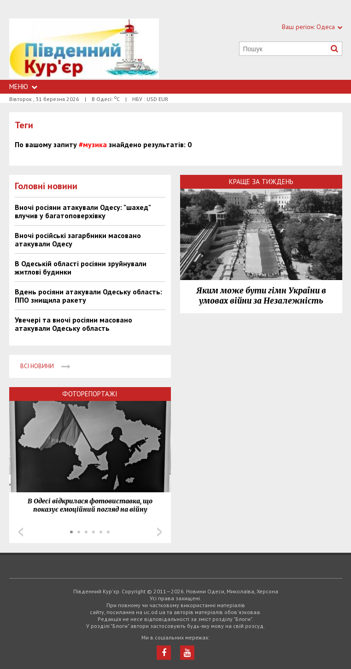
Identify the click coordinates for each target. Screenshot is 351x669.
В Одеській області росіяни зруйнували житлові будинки (80, 267)
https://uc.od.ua (84, 49)
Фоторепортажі (89, 393)
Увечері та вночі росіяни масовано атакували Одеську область (73, 324)
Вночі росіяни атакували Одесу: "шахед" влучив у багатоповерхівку (83, 211)
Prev (20, 532)
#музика (93, 144)
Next (159, 532)
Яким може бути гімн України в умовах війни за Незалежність (261, 296)
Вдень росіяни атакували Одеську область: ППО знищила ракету (88, 296)
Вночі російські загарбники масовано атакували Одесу (78, 239)
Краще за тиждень (261, 181)
